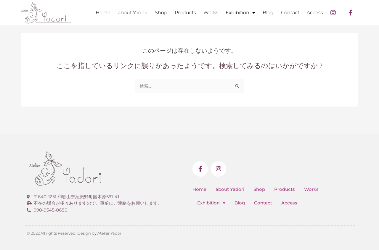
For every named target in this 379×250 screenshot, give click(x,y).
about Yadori (132, 12)
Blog (268, 12)
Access (315, 12)
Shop (161, 12)
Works (210, 12)
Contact (290, 12)
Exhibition (240, 12)
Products (185, 12)
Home (103, 12)
